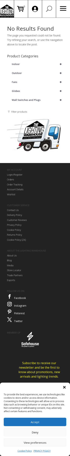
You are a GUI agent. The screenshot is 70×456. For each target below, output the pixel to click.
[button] (64, 387)
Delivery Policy (14, 215)
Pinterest (19, 313)
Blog (9, 260)
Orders (10, 179)
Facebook (20, 298)
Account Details (15, 189)
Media (10, 265)
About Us (12, 255)
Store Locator (14, 270)
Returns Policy (14, 234)
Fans (37, 81)
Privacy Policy (14, 225)
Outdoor (37, 73)
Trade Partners (15, 275)
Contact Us (13, 210)
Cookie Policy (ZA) (16, 239)
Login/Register (15, 174)
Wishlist (11, 194)
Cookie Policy (25, 450)
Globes (37, 90)
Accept (35, 422)
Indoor (37, 64)
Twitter (18, 321)
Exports (11, 280)
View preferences (35, 442)
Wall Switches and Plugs (37, 99)
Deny (35, 432)
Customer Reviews (17, 220)
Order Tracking (14, 184)
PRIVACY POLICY (42, 450)
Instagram (20, 305)
